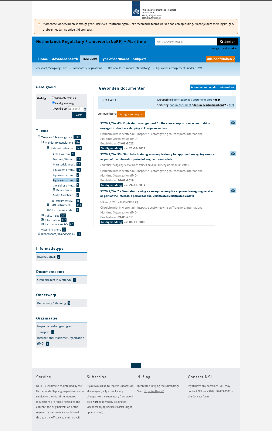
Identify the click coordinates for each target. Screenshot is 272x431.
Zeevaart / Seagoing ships (51, 68)
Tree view (89, 59)
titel (231, 105)
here (95, 402)
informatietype (181, 100)
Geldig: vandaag (128, 114)
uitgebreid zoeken (225, 48)
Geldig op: (61, 108)
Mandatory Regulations (87, 68)
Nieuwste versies (65, 98)
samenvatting (233, 122)
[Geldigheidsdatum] (75, 108)
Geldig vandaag (64, 103)
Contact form (201, 396)
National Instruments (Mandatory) (129, 68)
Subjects (139, 59)
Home (43, 59)
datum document (180, 105)
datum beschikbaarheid (208, 105)
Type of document (115, 59)
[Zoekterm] (186, 41)
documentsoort (202, 100)
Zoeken (229, 42)
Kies (85, 108)
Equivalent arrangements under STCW (179, 68)
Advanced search (65, 59)
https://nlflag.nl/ (154, 391)
